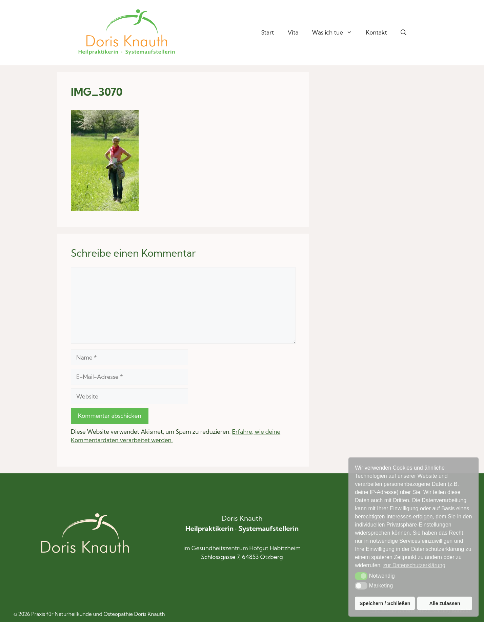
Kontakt (376, 32)
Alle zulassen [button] (444, 603)
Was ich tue (335, 32)
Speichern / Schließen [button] (385, 603)
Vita (293, 32)
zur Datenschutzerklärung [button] (414, 565)
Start (267, 32)
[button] (403, 32)
